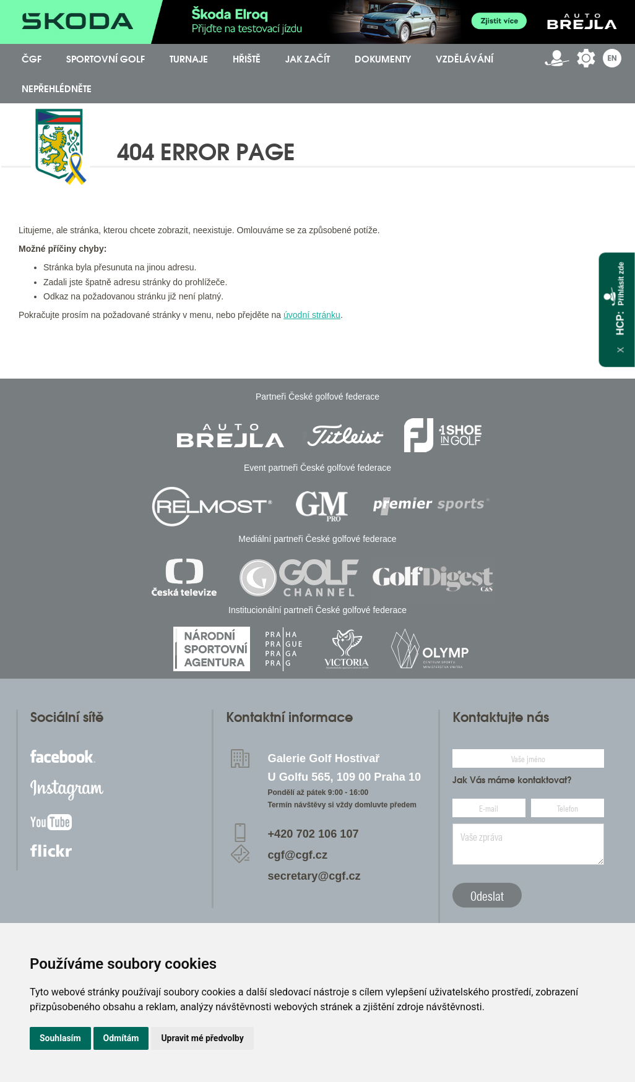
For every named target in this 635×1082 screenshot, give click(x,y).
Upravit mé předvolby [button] (202, 1038)
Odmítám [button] (121, 1038)
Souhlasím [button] (60, 1038)
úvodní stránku (311, 315)
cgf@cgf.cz (298, 855)
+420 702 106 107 (313, 834)
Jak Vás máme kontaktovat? (512, 780)
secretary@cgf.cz (314, 876)
